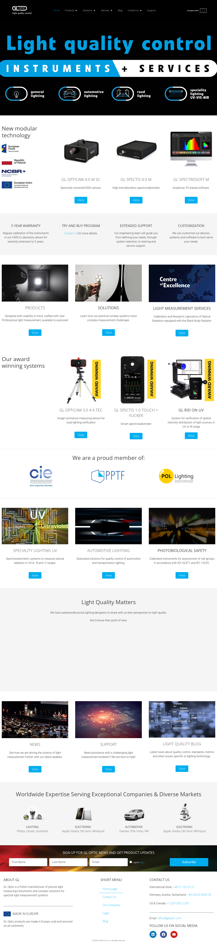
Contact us (70, 233)
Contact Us (109, 897)
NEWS (35, 744)
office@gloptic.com (169, 918)
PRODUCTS (35, 307)
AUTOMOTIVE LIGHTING (108, 550)
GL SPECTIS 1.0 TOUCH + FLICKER (136, 412)
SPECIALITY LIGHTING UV (35, 550)
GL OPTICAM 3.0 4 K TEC (80, 410)
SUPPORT (108, 744)
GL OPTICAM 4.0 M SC (81, 179)
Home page (110, 889)
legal (142, 862)
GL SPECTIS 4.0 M (136, 179)
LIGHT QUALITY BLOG (182, 744)
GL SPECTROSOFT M (191, 179)
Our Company (111, 905)
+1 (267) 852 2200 (178, 903)
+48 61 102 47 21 (183, 887)
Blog (105, 921)
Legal (106, 913)
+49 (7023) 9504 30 (199, 895)
